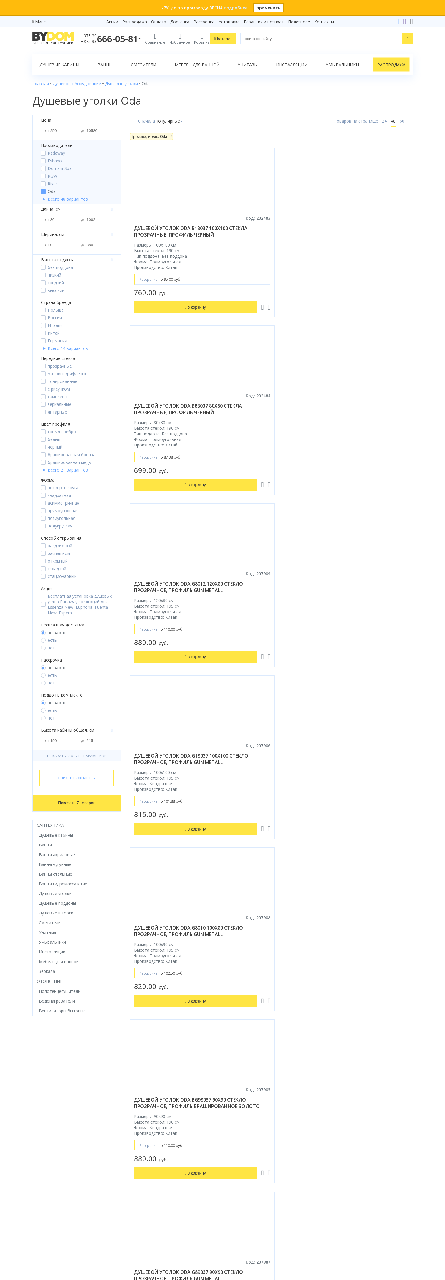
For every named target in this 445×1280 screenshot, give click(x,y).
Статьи (137, 1207)
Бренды (137, 1133)
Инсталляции (291, 64)
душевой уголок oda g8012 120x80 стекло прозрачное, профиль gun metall (364, 234)
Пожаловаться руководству (352, 1235)
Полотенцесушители (53, 1191)
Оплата (158, 21)
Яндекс (63, 1235)
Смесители (143, 64)
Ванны (105, 64)
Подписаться (271, 1232)
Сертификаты (143, 1199)
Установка (229, 21)
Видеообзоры (144, 1216)
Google (45, 1235)
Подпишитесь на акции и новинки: (264, 1202)
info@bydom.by (341, 1166)
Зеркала (40, 1207)
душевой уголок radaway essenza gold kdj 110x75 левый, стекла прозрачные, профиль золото (270, 806)
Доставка (179, 21)
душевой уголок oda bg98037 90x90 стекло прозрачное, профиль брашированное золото (366, 422)
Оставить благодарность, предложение (364, 1228)
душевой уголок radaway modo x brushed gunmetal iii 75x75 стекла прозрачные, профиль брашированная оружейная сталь (170, 809)
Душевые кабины (59, 64)
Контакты (324, 21)
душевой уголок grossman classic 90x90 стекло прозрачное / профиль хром (365, 999)
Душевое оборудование (56, 1133)
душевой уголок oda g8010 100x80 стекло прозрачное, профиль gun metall (266, 419)
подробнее (235, 8)
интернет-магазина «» (81, 1224)
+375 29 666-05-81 (330, 1133)
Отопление (49, 981)
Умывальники (342, 64)
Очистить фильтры (77, 777)
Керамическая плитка (54, 1183)
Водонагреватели (50, 1199)
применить (268, 8)
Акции (112, 21)
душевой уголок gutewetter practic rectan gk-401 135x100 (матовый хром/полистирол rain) (173, 1003)
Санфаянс (42, 1175)
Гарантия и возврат (264, 21)
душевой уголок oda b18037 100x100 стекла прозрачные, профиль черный (171, 234)
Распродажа (134, 21)
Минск (41, 21)
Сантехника (50, 825)
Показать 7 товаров (76, 803)
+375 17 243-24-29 (345, 1150)
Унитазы (248, 64)
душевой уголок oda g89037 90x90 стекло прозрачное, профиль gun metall (171, 604)
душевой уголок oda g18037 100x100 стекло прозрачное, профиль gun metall (171, 419)
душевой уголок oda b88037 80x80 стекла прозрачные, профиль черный (268, 234)
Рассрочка (203, 21)
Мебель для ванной (197, 64)
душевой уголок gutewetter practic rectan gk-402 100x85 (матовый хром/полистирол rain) (270, 1003)
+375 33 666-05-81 (345, 1142)
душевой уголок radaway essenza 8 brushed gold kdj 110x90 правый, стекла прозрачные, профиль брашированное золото (363, 809)
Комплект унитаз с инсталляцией (65, 1216)
